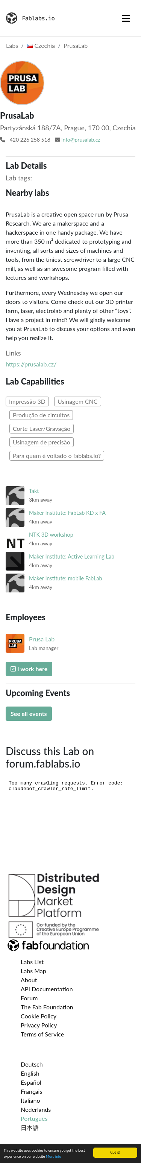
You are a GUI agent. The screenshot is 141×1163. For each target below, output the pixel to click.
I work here (29, 668)
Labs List (32, 961)
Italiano (30, 1100)
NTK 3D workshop (51, 534)
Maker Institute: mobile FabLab (65, 578)
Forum (29, 997)
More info (53, 1156)
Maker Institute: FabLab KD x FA (67, 513)
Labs (12, 45)
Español (31, 1082)
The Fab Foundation (47, 1006)
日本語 (30, 1127)
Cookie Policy (38, 1016)
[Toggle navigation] (126, 18)
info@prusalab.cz (80, 139)
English (30, 1073)
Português (34, 1118)
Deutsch (32, 1064)
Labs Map (33, 970)
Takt (34, 491)
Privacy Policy (39, 1025)
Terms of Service (42, 1034)
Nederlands (36, 1109)
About (29, 979)
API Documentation (47, 988)
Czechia (41, 45)
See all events (29, 713)
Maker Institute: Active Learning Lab (71, 556)
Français (31, 1091)
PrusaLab (76, 45)
